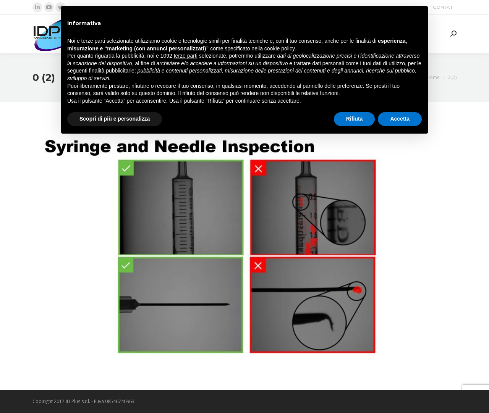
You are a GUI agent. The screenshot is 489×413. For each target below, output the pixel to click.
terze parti (186, 56)
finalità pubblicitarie (111, 71)
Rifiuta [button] (354, 119)
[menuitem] (445, 7)
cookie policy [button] (279, 48)
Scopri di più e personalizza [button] (114, 119)
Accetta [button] (400, 119)
